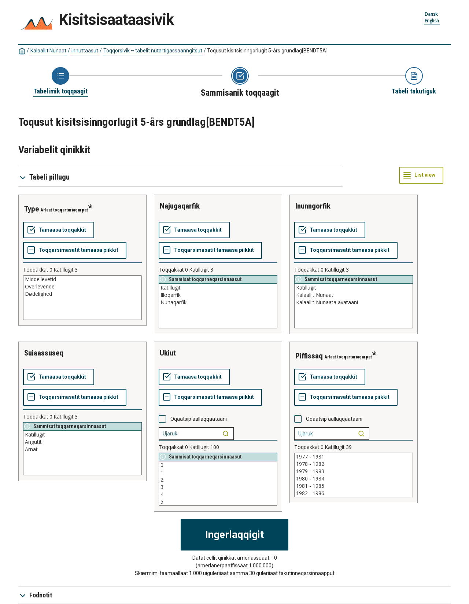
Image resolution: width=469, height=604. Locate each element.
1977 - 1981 (354, 456)
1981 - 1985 (354, 486)
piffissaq (309, 355)
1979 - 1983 (354, 471)
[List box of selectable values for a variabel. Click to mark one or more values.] (82, 297)
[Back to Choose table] (60, 81)
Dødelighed (82, 294)
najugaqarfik (180, 206)
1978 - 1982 (354, 464)
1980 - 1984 (354, 478)
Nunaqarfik (218, 302)
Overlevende (82, 286)
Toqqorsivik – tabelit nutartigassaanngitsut (152, 51)
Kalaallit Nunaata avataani (354, 302)
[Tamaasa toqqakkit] (58, 230)
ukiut (168, 353)
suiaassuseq (43, 353)
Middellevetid (82, 279)
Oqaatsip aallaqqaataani (198, 419)
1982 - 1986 (354, 493)
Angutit (82, 442)
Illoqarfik (218, 295)
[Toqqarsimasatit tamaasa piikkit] (74, 250)
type (31, 209)
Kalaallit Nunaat (48, 51)
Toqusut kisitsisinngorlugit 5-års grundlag (267, 51)
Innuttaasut (84, 51)
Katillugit (218, 287)
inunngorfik (312, 206)
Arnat (82, 449)
